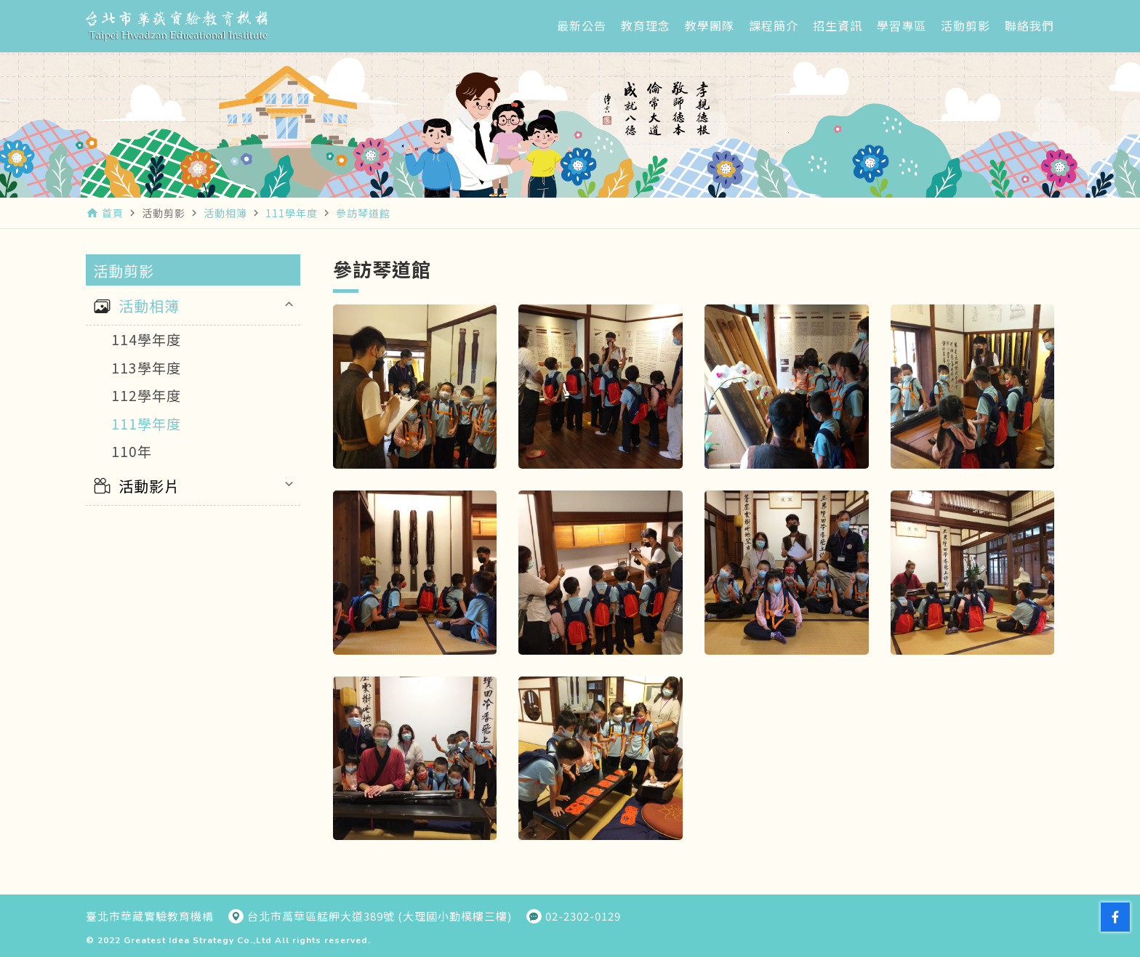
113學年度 (146, 367)
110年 (131, 451)
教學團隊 (709, 25)
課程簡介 (773, 25)
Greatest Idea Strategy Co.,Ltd (198, 940)
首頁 (113, 213)
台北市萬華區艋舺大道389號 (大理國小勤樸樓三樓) (379, 916)
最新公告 (581, 25)
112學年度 (146, 395)
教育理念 (645, 25)
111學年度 (146, 423)
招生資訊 (837, 25)
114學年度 (146, 339)
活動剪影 (965, 25)
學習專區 (901, 25)
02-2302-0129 (583, 916)
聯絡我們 (1029, 25)
